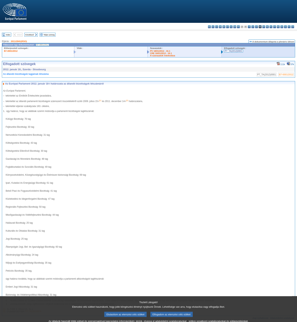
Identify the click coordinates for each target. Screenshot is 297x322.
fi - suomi (289, 26)
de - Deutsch (223, 26)
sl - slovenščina (285, 26)
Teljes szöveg (49, 35)
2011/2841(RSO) (19, 41)
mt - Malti (263, 26)
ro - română (278, 26)
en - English (234, 26)
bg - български (209, 26)
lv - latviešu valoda (252, 26)
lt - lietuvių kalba (256, 26)
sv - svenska (292, 26)
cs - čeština (216, 26)
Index (8, 35)
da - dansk (220, 26)
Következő (29, 35)
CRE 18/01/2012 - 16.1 (161, 53)
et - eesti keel (227, 26)
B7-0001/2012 (11, 51)
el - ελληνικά (231, 26)
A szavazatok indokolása (162, 55)
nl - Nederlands (267, 26)
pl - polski (271, 26)
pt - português (274, 26)
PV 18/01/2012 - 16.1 (160, 51)
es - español (213, 26)
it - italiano (249, 26)
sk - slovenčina (281, 26)
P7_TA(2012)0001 (233, 51)
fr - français (238, 26)
